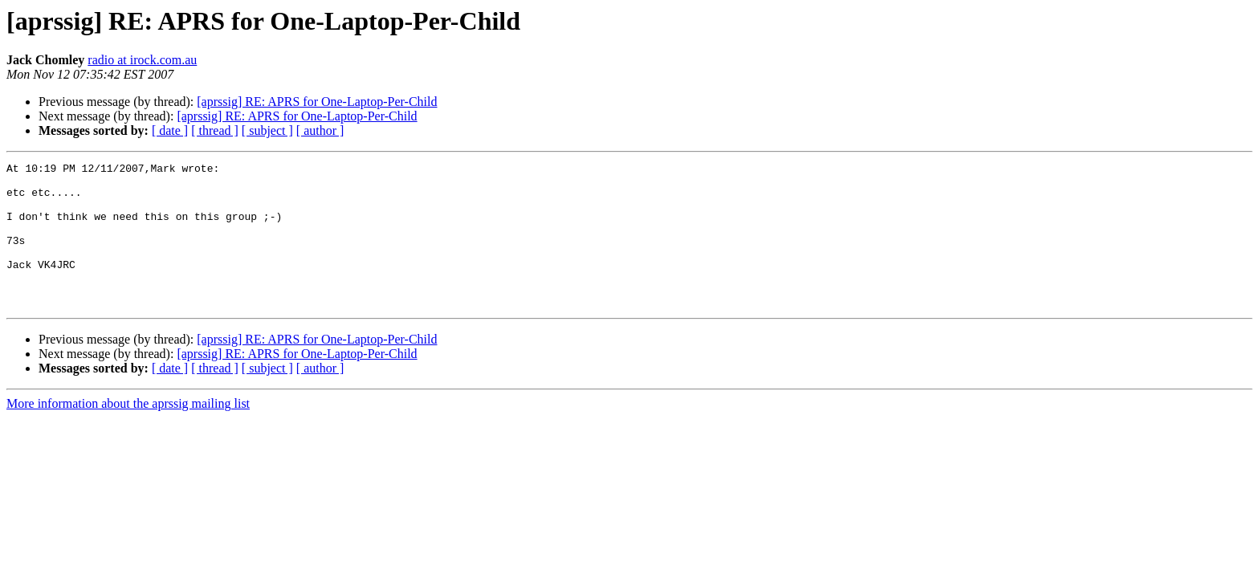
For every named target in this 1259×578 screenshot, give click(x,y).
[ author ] (320, 130)
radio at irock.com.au (142, 60)
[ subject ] (267, 130)
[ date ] (170, 130)
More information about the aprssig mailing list (128, 432)
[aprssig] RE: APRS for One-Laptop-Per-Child (317, 101)
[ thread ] (214, 130)
